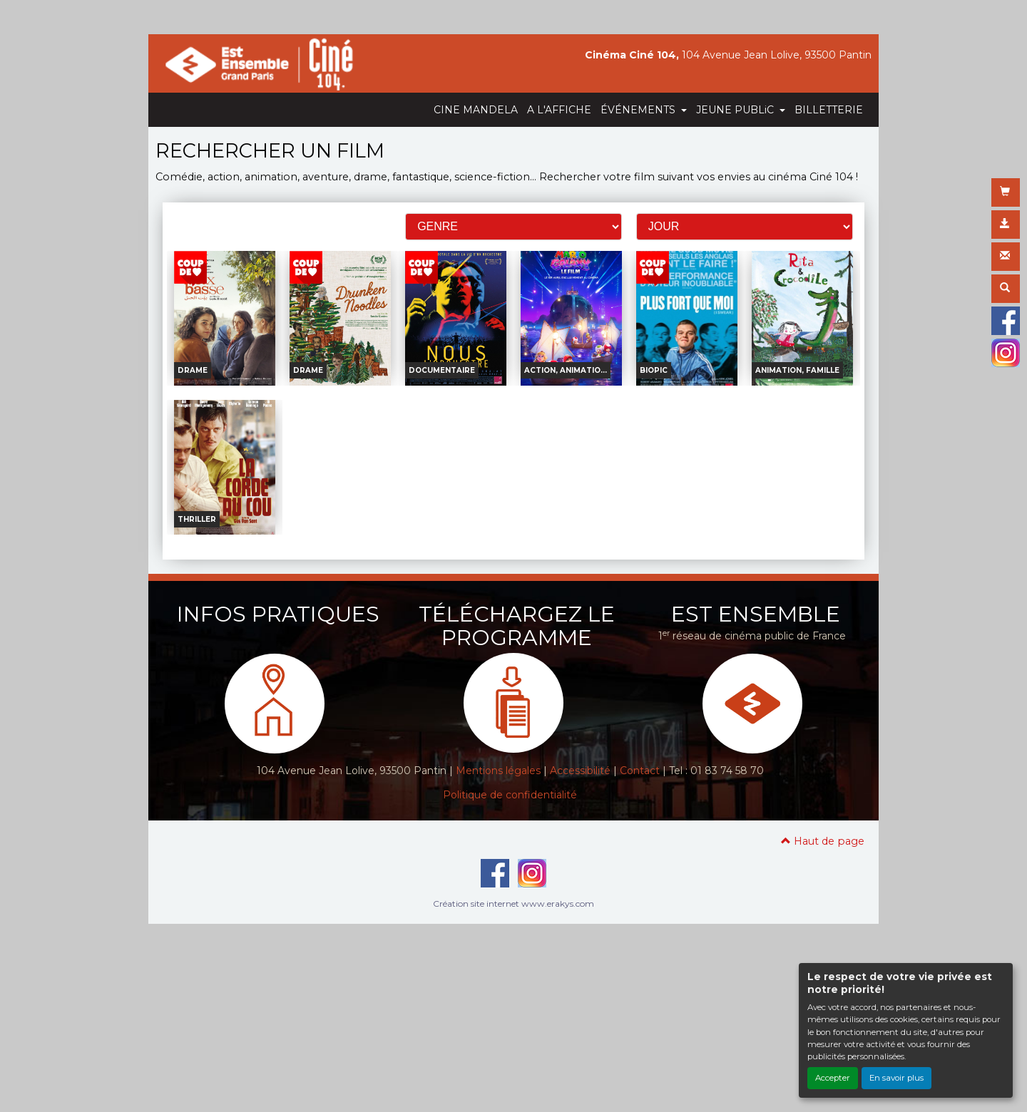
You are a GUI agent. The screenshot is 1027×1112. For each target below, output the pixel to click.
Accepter (832, 1078)
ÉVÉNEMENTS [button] (639, 109)
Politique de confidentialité (510, 794)
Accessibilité (580, 770)
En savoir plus (896, 1078)
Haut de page (822, 841)
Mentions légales (498, 770)
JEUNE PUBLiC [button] (736, 109)
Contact (640, 770)
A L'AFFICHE (559, 109)
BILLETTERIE (828, 109)
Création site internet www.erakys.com (513, 903)
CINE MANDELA (476, 109)
